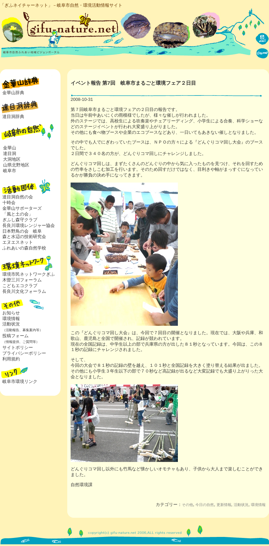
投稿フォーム (19, 338)
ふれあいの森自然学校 (24, 247)
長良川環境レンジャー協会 (28, 225)
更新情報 (224, 505)
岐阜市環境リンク (19, 381)
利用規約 (11, 358)
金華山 (9, 147)
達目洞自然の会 (17, 196)
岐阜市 (9, 170)
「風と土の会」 (17, 214)
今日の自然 (204, 505)
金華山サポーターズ (22, 208)
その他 (187, 505)
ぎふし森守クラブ (19, 219)
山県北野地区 (16, 164)
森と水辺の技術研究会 (24, 236)
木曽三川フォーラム (22, 279)
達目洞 (9, 153)
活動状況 (21, 326)
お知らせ (11, 312)
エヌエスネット (17, 242)
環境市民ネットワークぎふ (28, 274)
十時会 (8, 202)
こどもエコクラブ (19, 285)
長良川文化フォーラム (24, 291)
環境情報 (258, 505)
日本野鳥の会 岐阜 (22, 231)
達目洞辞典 (13, 116)
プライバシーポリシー (24, 353)
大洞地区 (12, 159)
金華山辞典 (13, 92)
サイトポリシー (17, 347)
